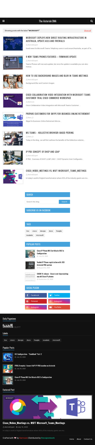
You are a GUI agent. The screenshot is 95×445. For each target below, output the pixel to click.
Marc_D (30, 118)
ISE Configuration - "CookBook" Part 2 (28, 354)
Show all (87, 31)
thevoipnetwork (48, 438)
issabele (29, 235)
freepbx (59, 231)
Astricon (31, 102)
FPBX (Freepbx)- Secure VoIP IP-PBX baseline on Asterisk (35, 365)
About (79, 439)
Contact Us (88, 439)
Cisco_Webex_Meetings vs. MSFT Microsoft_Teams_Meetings (56, 170)
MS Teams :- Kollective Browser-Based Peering (50, 132)
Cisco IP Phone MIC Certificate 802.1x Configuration (50, 252)
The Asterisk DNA (47, 21)
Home (71, 439)
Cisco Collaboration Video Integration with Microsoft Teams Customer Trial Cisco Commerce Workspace (58, 96)
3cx (27, 231)
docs (51, 231)
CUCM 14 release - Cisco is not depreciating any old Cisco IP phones (52, 275)
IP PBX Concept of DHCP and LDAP (43, 151)
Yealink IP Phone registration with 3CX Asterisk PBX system (50, 263)
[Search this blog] (42, 202)
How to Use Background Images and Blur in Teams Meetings (57, 75)
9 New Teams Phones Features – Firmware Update (51, 56)
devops (43, 231)
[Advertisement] (45, 9)
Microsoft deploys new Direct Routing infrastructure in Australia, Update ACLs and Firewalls (56, 39)
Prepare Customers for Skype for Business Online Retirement (58, 113)
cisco (34, 231)
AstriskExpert (33, 45)
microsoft (40, 235)
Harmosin (23, 438)
